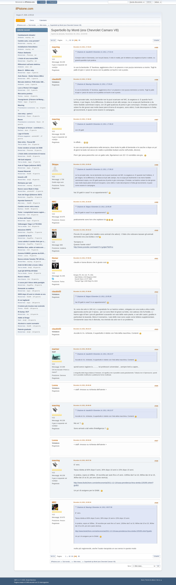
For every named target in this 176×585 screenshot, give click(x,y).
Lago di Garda (23, 134)
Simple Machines (31, 580)
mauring (56, 47)
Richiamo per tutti (25, 183)
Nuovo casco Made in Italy (28, 189)
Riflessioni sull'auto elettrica (29, 64)
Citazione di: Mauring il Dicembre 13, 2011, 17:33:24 (94, 84)
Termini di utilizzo (150, 580)
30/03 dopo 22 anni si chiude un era (31, 294)
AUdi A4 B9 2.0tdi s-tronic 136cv (30, 265)
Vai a (129, 566)
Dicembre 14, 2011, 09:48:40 (82, 405)
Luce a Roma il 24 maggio (28, 88)
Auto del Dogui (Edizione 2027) (30, 195)
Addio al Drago (24, 318)
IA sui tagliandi (23, 300)
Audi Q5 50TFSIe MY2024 (27, 271)
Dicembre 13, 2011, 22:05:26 (82, 164)
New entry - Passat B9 (26, 142)
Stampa (156, 40)
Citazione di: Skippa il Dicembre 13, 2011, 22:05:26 (94, 207)
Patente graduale (24, 329)
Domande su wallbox (26, 288)
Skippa (55, 164)
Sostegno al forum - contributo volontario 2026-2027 (32, 128)
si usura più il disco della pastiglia (31, 282)
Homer (55, 258)
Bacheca (20, 130)
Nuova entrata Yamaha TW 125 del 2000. (32, 259)
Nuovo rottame (23, 277)
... (68, 40)
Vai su (53, 556)
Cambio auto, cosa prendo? (29, 41)
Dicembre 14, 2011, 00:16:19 (82, 230)
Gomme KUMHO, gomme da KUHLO (32, 253)
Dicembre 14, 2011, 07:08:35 (82, 258)
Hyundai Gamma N (25, 200)
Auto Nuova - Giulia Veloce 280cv (31, 76)
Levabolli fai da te (25, 236)
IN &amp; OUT (23, 312)
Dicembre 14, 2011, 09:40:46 (82, 385)
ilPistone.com (24, 8)
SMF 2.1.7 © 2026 (19, 580)
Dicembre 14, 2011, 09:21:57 (82, 329)
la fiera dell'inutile (25, 218)
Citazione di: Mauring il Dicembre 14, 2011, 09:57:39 (94, 507)
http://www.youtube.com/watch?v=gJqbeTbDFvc (93, 247)
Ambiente (21, 37)
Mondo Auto (21, 43)
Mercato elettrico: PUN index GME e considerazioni (32, 82)
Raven (20, 119)
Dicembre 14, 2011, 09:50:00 (82, 440)
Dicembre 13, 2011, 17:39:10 (82, 79)
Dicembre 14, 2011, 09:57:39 (82, 460)
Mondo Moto (22, 179)
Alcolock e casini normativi (28, 323)
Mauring (21, 105)
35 (79, 40)
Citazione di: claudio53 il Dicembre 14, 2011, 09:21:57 (95, 354)
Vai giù (53, 40)
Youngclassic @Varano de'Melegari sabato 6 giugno (32, 99)
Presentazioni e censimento (26, 108)
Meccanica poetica (25, 94)
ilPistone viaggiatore (24, 136)
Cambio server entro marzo (28, 206)
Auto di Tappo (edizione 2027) (29, 165)
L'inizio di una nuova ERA (28, 58)
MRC (54, 202)
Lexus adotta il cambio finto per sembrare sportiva (32, 241)
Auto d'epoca (22, 279)
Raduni (20, 102)
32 (70, 40)
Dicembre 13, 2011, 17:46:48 (82, 119)
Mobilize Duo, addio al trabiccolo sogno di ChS (32, 247)
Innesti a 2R (22, 177)
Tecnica (20, 96)
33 (73, 40)
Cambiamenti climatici (26, 35)
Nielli (54, 230)
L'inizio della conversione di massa (31, 154)
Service (20, 255)
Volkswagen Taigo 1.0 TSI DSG (30, 224)
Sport (19, 320)
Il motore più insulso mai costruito (31, 306)
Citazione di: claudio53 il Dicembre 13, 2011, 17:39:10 (95, 124)
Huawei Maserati (24, 171)
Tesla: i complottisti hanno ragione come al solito (32, 212)
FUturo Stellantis (24, 53)
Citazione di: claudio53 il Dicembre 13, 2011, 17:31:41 (95, 52)
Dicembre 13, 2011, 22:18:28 (82, 201)
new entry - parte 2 (25, 114)
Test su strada (22, 144)
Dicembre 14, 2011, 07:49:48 (82, 291)
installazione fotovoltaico (27, 47)
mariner (55, 349)
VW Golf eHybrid (24, 160)
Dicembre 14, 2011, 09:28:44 (82, 349)
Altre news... (21, 203)
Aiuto (142, 580)
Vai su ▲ (159, 580)
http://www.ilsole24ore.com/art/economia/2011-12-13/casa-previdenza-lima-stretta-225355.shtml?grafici (113, 531)
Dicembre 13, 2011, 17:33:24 (82, 47)
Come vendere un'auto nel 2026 (30, 148)
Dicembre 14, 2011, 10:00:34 (82, 502)
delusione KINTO (24, 230)
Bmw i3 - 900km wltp (26, 70)
